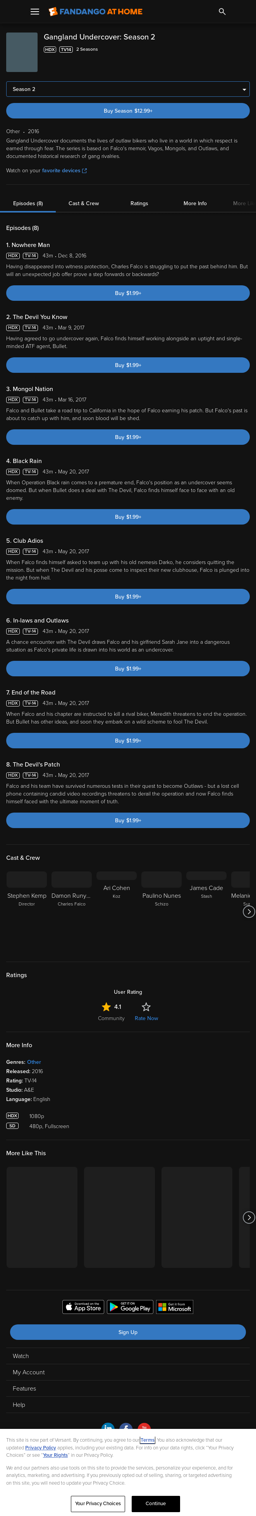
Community (111, 1018)
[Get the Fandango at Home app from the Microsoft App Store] (175, 1308)
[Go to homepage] (95, 11)
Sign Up (128, 1332)
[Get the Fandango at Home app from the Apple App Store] (83, 1308)
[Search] (222, 11)
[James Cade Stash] (206, 911)
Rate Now (146, 1018)
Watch (21, 1356)
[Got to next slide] (249, 911)
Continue (156, 1504)
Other (34, 1062)
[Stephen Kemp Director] (26, 911)
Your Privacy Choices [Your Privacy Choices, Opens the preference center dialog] (98, 1504)
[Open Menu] (34, 11)
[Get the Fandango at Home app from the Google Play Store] (130, 1308)
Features (24, 1389)
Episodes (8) (28, 203)
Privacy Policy (40, 1448)
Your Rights (55, 1455)
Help (19, 1405)
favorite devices (64, 170)
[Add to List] (246, 49)
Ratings (139, 203)
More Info (195, 203)
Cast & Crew (84, 203)
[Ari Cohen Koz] (116, 911)
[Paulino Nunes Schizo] (161, 911)
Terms (148, 1440)
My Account (29, 1372)
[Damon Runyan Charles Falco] (71, 911)
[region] (128, 1472)
